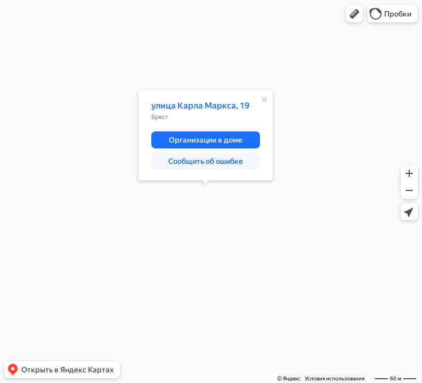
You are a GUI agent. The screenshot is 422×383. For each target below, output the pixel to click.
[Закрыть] (264, 99)
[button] (354, 13)
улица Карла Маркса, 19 (200, 106)
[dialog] (206, 135)
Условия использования (334, 378)
